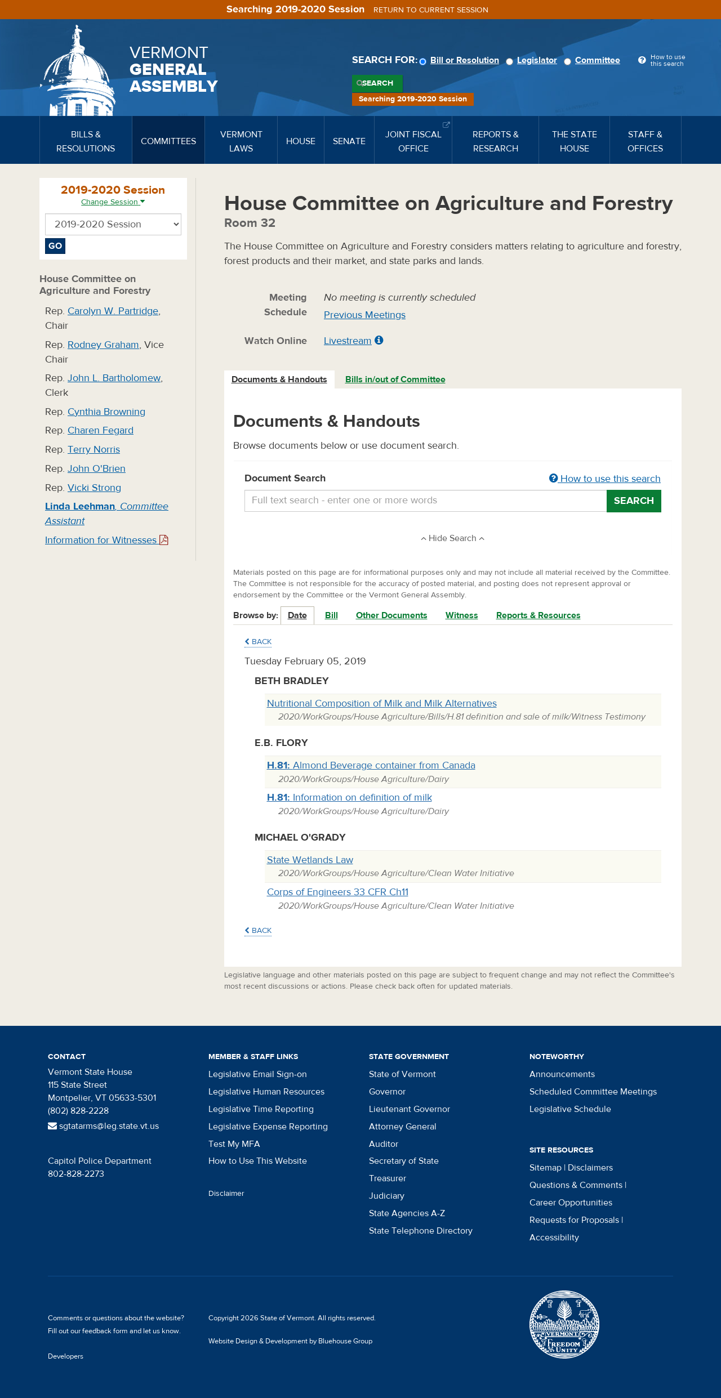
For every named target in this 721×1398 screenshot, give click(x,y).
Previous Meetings (365, 315)
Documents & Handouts (279, 379)
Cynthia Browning (106, 411)
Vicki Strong (94, 487)
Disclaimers (590, 1167)
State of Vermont (402, 1074)
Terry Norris (94, 449)
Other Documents (392, 615)
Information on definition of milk (349, 797)
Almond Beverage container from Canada (371, 765)
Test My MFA (234, 1144)
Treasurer (387, 1178)
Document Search (453, 479)
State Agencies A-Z (407, 1213)
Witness (462, 615)
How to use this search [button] (605, 478)
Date (297, 615)
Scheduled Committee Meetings (593, 1091)
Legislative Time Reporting (261, 1109)
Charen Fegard (100, 430)
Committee (593, 60)
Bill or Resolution (460, 60)
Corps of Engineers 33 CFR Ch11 (337, 892)
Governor (387, 1091)
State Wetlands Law (310, 860)
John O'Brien (97, 468)
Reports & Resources (538, 615)
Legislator (533, 60)
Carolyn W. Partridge (113, 311)
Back (258, 642)
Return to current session (430, 10)
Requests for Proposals (574, 1220)
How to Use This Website (257, 1161)
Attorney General (403, 1126)
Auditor (383, 1144)
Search (377, 83)
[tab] (280, 379)
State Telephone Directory (421, 1230)
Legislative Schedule (570, 1109)
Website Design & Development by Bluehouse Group (290, 1341)
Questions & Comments (575, 1185)
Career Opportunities (570, 1202)
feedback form (105, 1331)
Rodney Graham (103, 344)
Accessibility (554, 1237)
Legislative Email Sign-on (257, 1074)
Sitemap (545, 1167)
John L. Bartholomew (114, 378)
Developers (65, 1356)
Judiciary (386, 1196)
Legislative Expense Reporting (268, 1126)
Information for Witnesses (106, 540)
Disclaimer (226, 1194)
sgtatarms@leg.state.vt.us (103, 1126)
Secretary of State (404, 1161)
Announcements (562, 1074)
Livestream (348, 340)
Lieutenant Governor (409, 1109)
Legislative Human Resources (266, 1091)
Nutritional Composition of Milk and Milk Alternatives (382, 703)
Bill (331, 615)
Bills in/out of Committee (395, 379)
